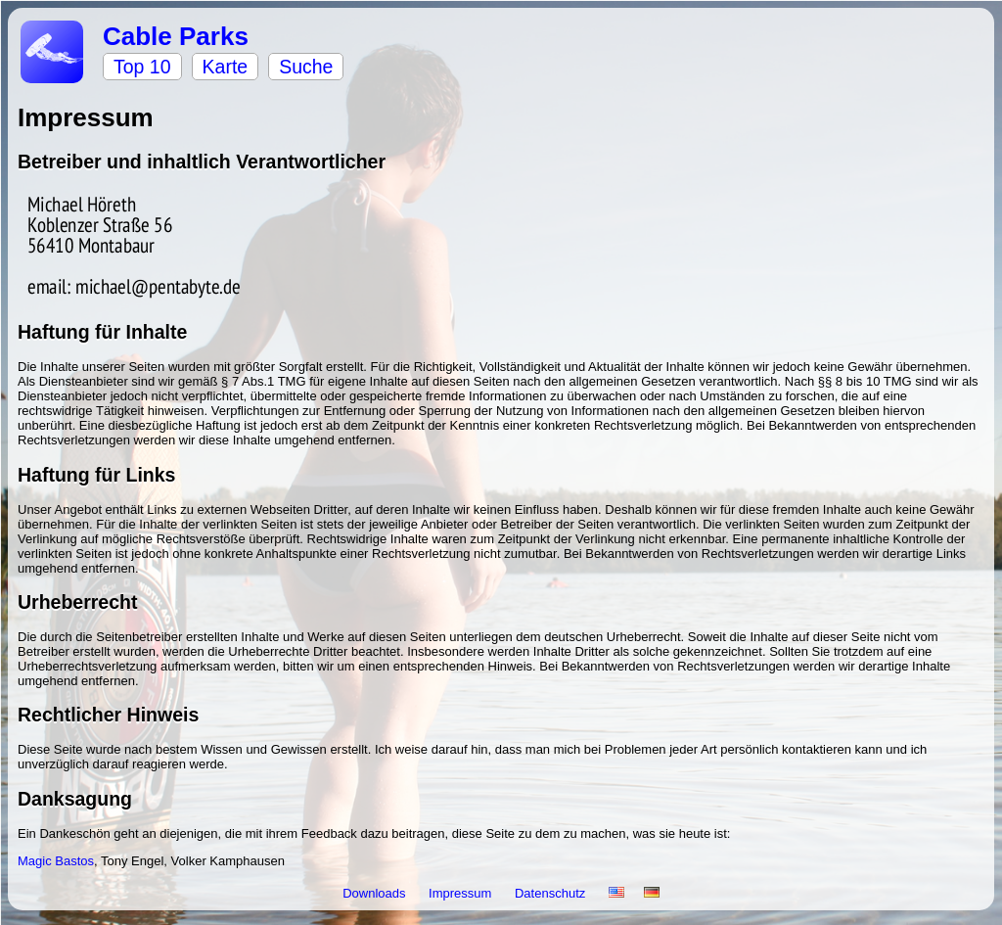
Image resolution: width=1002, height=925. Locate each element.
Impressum (462, 893)
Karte (226, 66)
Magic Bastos (56, 861)
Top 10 (142, 66)
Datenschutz (552, 893)
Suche (306, 66)
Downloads (375, 893)
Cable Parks (176, 36)
